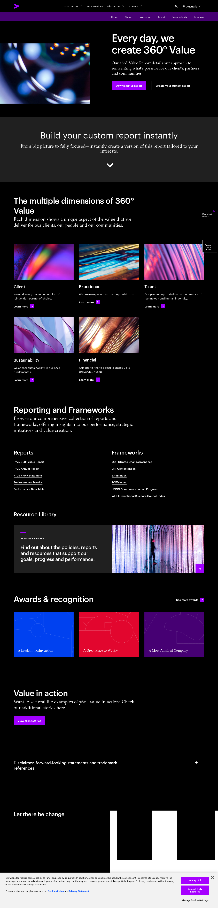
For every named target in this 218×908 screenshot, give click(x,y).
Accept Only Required (195, 890)
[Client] (128, 16)
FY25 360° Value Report (29, 462)
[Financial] (199, 16)
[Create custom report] (210, 258)
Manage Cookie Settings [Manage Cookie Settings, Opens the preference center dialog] (195, 900)
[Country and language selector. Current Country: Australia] (192, 6)
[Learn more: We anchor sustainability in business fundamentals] (24, 380)
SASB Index (119, 475)
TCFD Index (119, 482)
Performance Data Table (29, 489)
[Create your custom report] (173, 85)
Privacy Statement (79, 891)
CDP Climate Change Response (132, 462)
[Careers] (136, 6)
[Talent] (161, 16)
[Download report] (208, 224)
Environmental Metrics (28, 482)
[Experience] (144, 16)
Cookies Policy (56, 891)
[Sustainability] (179, 16)
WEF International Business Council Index (138, 496)
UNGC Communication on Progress (135, 489)
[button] (29, 720)
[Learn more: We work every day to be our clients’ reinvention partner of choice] (24, 306)
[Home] (114, 16)
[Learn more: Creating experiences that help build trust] (89, 302)
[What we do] (73, 6)
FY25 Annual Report (26, 468)
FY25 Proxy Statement (28, 475)
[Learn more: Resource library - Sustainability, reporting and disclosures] (109, 549)
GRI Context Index (124, 468)
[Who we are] (116, 6)
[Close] (212, 877)
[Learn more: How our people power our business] (154, 306)
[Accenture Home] (24, 6)
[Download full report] (129, 85)
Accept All (195, 880)
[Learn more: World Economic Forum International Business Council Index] (89, 379)
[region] (109, 890)
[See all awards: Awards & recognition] (190, 600)
